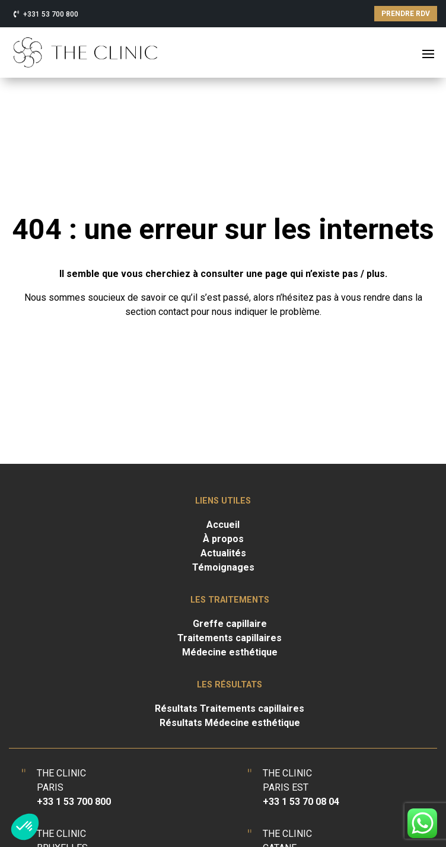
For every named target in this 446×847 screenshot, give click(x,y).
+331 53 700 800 (50, 14)
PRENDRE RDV (405, 13)
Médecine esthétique (230, 652)
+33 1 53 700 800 (74, 801)
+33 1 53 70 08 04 (301, 801)
